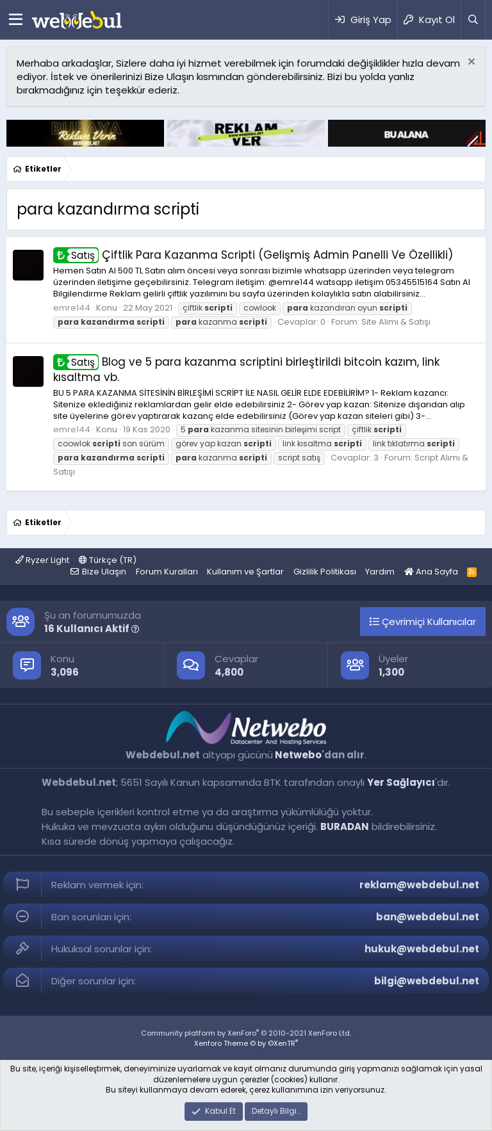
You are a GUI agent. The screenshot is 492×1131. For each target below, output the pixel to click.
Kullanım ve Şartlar (245, 572)
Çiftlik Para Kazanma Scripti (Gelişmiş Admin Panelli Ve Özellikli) (253, 255)
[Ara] (473, 19)
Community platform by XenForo (246, 1033)
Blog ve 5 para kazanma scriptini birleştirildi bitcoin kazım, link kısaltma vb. (246, 369)
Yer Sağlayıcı (401, 782)
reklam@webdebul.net (419, 884)
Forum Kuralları (167, 572)
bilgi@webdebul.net (426, 981)
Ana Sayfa (431, 572)
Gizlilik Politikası (324, 572)
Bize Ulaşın (104, 572)
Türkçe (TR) (107, 560)
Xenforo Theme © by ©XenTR (246, 1043)
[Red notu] (469, 63)
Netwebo (298, 754)
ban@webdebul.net (427, 917)
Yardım (380, 572)
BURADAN (344, 826)
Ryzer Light (42, 560)
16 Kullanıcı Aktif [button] (92, 628)
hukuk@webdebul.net (422, 949)
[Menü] (16, 20)
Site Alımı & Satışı (395, 322)
